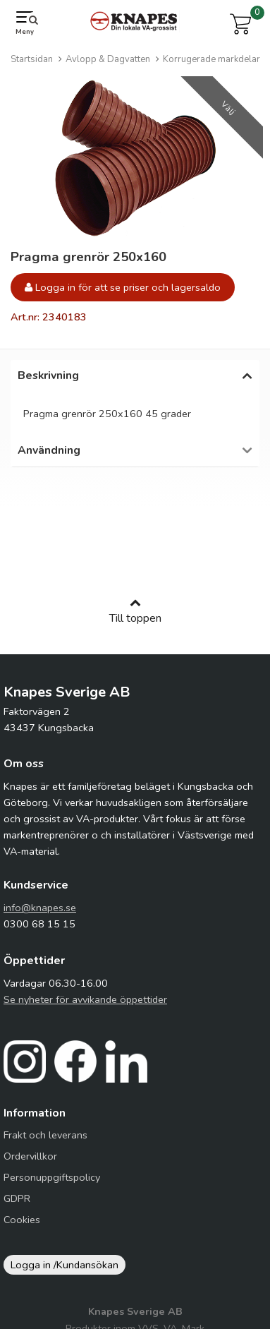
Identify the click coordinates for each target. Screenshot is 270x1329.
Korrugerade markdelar (211, 59)
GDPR (17, 1205)
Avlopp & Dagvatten (108, 59)
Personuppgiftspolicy (52, 1184)
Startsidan (32, 59)
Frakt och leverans (45, 1142)
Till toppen (135, 618)
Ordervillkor (30, 1163)
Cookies (22, 1227)
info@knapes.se (40, 915)
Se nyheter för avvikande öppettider (85, 1006)
